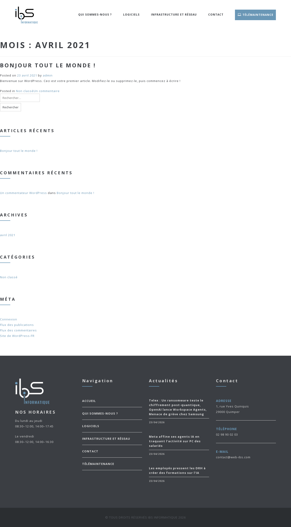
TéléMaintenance (255, 14)
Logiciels (131, 14)
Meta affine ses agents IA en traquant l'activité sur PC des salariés (175, 441)
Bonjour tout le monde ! (48, 65)
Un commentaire (47, 91)
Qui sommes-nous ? (95, 14)
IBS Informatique (163, 517)
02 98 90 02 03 (227, 434)
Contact (216, 14)
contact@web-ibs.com (233, 457)
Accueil (89, 401)
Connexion (8, 319)
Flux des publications (17, 325)
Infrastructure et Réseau (174, 14)
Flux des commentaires (18, 330)
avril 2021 (7, 235)
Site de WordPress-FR (17, 336)
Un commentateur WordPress (23, 193)
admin (48, 75)
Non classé (25, 91)
